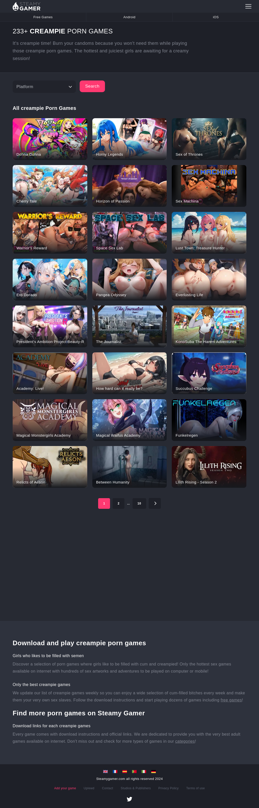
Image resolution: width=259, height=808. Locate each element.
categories (185, 741)
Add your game (65, 788)
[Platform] (44, 86)
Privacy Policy (168, 788)
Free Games (43, 17)
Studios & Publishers (136, 788)
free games (231, 700)
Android (129, 17)
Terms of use (195, 788)
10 (139, 503)
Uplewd (89, 788)
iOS (216, 17)
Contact (107, 788)
